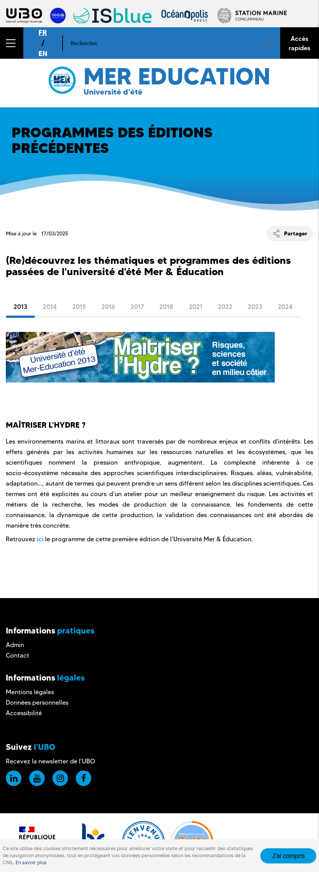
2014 (50, 307)
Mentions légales (30, 692)
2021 (195, 307)
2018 (166, 307)
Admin (15, 645)
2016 (108, 307)
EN (42, 53)
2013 (20, 307)
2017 (137, 307)
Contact (17, 655)
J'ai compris (288, 856)
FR (42, 32)
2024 (285, 307)
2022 (225, 307)
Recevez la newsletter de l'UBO (50, 761)
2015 (79, 307)
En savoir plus (31, 862)
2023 (255, 307)
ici (40, 539)
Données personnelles (37, 702)
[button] (11, 43)
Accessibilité (24, 713)
